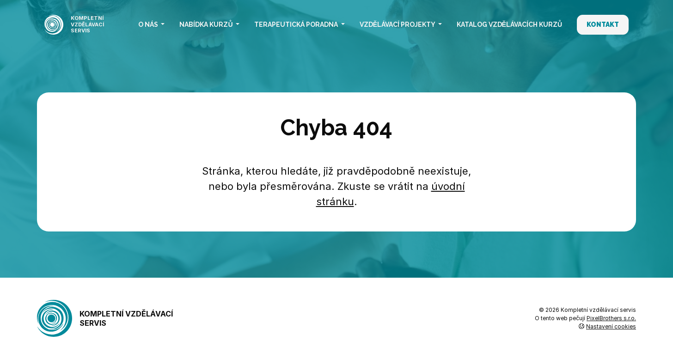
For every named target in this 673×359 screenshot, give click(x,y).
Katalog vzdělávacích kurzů (509, 24)
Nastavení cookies (607, 326)
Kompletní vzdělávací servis (105, 318)
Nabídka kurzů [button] (206, 24)
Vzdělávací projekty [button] (398, 24)
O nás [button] (148, 24)
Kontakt (603, 24)
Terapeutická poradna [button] (296, 24)
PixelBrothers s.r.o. (611, 318)
